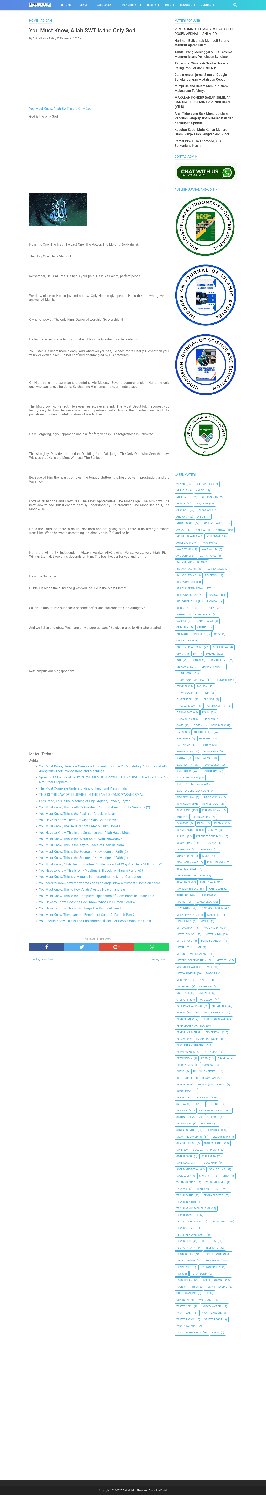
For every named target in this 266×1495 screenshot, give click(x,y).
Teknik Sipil (183, 1241)
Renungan (209, 1077)
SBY (197, 1104)
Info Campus (212, 797)
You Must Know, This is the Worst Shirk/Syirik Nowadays (80, 840)
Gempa (198, 725)
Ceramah (182, 627)
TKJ (178, 1273)
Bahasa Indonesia (188, 562)
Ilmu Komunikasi (187, 777)
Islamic (219, 823)
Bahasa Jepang (186, 575)
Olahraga (206, 986)
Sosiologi (182, 1175)
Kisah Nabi (183, 882)
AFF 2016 (181, 490)
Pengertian (213, 1032)
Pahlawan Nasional (189, 1006)
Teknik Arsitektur (208, 1188)
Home (66, 5)
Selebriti (213, 1117)
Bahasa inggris (186, 568)
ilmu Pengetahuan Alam (192, 784)
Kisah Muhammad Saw (190, 875)
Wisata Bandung (212, 1312)
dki (195, 653)
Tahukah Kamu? (216, 1182)
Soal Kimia (210, 1162)
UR (207, 1293)
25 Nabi (181, 484)
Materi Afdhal (213, 927)
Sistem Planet (213, 1143)
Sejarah (181, 1110)
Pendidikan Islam (214, 1019)
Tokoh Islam (184, 1280)
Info (168, 5)
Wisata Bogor (213, 1319)
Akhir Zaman (210, 497)
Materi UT (182, 947)
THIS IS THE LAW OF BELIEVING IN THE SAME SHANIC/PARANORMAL (91, 795)
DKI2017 (211, 653)
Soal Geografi (185, 1162)
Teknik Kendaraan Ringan (193, 1208)
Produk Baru (184, 1065)
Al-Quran (205, 510)
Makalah (213, 914)
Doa (178, 660)
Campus (181, 621)
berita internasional (190, 588)
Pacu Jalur (206, 999)
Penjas (181, 1038)
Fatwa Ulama (184, 692)
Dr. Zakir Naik (218, 660)
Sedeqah (213, 1104)
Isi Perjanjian (201, 816)
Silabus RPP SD (185, 1143)
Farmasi (181, 686)
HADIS (180, 732)
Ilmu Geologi (212, 764)
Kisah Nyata (208, 882)
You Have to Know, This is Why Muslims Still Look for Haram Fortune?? (91, 871)
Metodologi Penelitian (191, 960)
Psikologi (208, 1065)
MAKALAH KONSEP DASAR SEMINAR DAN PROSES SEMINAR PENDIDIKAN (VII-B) (203, 102)
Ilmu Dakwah (203, 758)
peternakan (184, 1058)
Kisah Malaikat (186, 869)
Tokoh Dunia (199, 1273)
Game (179, 725)
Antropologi (184, 523)
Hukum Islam (184, 751)
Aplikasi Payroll (214, 523)
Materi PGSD (184, 940)
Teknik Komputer (187, 1215)
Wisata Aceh (184, 1306)
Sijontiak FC (215, 1130)
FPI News (209, 719)
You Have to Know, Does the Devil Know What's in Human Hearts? (87, 903)
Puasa (180, 1071)
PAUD (199, 1012)
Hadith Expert (203, 732)
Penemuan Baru (186, 1032)
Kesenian (207, 849)
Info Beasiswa (185, 797)
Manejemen (184, 921)
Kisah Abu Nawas (187, 862)
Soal (179, 1149)
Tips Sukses (183, 1267)
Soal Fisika (208, 1156)
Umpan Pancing (217, 1286)
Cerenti (202, 627)
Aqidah (180, 529)
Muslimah (182, 980)
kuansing (182, 895)
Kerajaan (210, 842)
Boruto (181, 614)
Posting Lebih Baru (42, 959)
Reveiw (202, 1084)
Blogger (186, 5)
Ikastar (181, 758)
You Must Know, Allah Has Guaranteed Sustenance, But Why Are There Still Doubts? (100, 865)
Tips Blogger (184, 1254)
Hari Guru (205, 738)
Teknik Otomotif (187, 1228)
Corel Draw (220, 647)
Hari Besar (183, 738)
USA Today (183, 1300)
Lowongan (183, 908)
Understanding (186, 1293)
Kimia (205, 856)
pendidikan (183, 1019)
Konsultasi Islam (187, 888)
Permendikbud (185, 1051)
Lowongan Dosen (212, 908)
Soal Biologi (184, 1156)
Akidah (180, 503)
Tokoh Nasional (213, 1280)
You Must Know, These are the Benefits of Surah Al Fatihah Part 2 (87, 916)
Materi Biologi (185, 934)
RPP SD (221, 1084)
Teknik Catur (184, 1195)
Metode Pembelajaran (191, 954)
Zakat (215, 1332)
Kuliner (181, 901)
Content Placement (189, 647)
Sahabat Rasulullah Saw (192, 1097)
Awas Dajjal (184, 542)
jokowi (212, 830)
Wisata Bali (183, 1312)
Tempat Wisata (185, 1247)
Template (212, 1247)
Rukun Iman (183, 1091)
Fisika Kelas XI (185, 719)
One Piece (204, 993)
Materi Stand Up (211, 940)
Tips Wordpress (210, 1267)
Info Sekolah (210, 803)
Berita (151, 5)
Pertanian (210, 1051)
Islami (83, 5)
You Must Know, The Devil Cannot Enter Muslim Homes (79, 827)
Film (206, 692)
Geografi (217, 725)
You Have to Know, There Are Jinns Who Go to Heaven (78, 821)
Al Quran (182, 510)
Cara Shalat (205, 621)
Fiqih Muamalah (215, 705)
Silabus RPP (220, 1136)
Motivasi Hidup (186, 973)
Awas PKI (207, 542)
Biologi (213, 594)
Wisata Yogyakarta (188, 1332)
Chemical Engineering (190, 634)
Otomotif (182, 999)
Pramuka (224, 1058)
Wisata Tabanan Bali (189, 1325)
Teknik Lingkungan (188, 1221)
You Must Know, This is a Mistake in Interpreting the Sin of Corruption (90, 878)
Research (182, 1084)
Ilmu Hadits (184, 771)
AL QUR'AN (202, 503)
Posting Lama (158, 959)
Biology (212, 601)
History (206, 745)
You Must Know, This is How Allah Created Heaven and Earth (83, 890)
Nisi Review (183, 986)
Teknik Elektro (213, 1195)
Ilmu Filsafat (184, 764)
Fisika (206, 712)
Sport (203, 1175)
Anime (201, 516)
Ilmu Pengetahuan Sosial (192, 790)
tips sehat (212, 1260)
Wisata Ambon (212, 1306)
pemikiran (217, 1012)
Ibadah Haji (210, 751)
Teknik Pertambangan (190, 1234)
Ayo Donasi (183, 555)
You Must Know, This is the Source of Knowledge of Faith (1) (83, 859)
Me (199, 947)
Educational (184, 673)
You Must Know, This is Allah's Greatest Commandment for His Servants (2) (94, 808)
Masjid (205, 921)
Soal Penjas (217, 1169)
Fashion (202, 686)
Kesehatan (183, 849)
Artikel (220, 529)
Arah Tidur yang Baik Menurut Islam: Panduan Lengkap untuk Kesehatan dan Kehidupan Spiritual (204, 118)
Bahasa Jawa (215, 568)
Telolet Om (209, 1241)
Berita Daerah (185, 582)
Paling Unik (218, 1006)
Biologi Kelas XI (186, 601)
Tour (179, 1286)
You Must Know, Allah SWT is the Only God (60, 109)
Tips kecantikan (215, 1254)
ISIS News (182, 823)
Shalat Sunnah (186, 1130)
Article (200, 529)
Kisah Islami (215, 862)
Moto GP (211, 973)
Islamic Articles (187, 830)
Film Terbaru (184, 699)
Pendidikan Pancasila (190, 1025)
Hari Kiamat (184, 745)
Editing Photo (211, 666)
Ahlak (200, 490)
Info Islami (183, 803)
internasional (211, 810)
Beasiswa (211, 575)
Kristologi (216, 888)
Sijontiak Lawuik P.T (189, 1136)
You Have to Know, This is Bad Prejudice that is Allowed (80, 909)
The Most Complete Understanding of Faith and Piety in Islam (84, 789)
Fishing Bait (184, 712)
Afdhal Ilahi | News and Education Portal (145, 1490)
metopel (222, 960)
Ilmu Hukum (209, 771)
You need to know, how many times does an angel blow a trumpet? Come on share (99, 884)
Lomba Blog (204, 901)
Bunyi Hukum (203, 614)
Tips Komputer (185, 1260)
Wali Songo (205, 1300)
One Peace (183, 993)
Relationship (184, 1077)
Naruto (204, 980)
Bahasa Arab (208, 555)
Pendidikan (130, 5)
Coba (217, 634)
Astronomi (213, 536)
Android (181, 516)
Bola (211, 608)
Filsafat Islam (185, 705)
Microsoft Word (187, 967)
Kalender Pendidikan (209, 836)
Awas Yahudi (209, 549)
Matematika (184, 927)
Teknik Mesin (220, 1221)
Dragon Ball (184, 666)
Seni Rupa (207, 1123)
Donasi (196, 660)
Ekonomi (221, 679)
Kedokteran (184, 842)
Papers (181, 1012)
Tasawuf (182, 1188)
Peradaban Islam (207, 1038)
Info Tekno (183, 810)
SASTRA (181, 1104)
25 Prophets (204, 484)
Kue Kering (206, 895)
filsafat (209, 699)
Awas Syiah (183, 549)
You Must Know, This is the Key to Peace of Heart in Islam (81, 846)
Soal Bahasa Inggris (206, 1149)
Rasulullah (104, 5)
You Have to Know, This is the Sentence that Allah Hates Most (84, 833)
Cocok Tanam (185, 640)
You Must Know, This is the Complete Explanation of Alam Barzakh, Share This (96, 897)
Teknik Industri (186, 1202)
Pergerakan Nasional (190, 1045)
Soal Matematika (187, 1169)
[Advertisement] (99, 74)
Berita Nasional (186, 594)
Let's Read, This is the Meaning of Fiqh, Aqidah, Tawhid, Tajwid (85, 802)
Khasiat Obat (184, 856)
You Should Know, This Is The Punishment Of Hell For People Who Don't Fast (95, 922)
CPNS (179, 653)
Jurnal (206, 5)
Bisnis (180, 608)
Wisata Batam (185, 1319)
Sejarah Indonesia (211, 1110)
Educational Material (190, 679)
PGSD (204, 1058)
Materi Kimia (214, 934)
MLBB (210, 967)
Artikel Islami (185, 536)
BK (196, 608)
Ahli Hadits (183, 497)
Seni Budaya (184, 1123)
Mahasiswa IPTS (186, 914)
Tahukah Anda (185, 1182)
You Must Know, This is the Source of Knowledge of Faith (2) (83, 852)
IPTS (179, 816)
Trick (195, 1286)
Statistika (222, 1175)
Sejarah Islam (185, 1117)
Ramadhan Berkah (205, 1071)
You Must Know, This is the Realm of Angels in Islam (77, 814)
